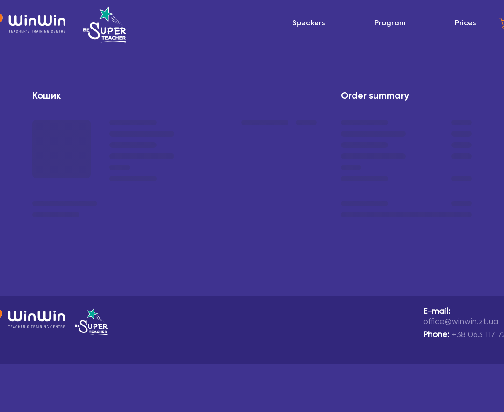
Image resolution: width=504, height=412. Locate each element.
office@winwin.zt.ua (460, 322)
